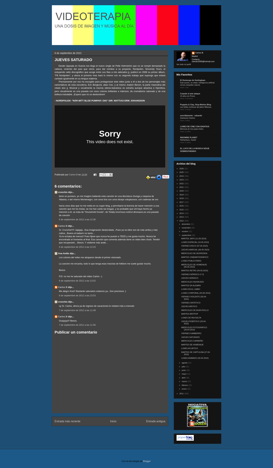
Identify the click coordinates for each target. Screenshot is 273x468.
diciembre (186, 224)
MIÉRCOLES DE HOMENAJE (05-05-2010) (194, 266)
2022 (182, 184)
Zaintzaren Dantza (187, 118)
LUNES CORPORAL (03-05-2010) (195, 293)
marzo (185, 381)
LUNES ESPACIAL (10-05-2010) (195, 242)
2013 (182, 217)
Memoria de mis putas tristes (191, 129)
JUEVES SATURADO (190, 337)
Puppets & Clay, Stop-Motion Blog (195, 105)
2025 (182, 172)
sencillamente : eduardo (191, 115)
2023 (182, 180)
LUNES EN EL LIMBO (190, 289)
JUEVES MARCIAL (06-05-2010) (195, 250)
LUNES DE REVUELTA (191, 318)
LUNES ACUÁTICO (189, 348)
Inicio (113, 421)
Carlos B (73, 174)
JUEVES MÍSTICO (189, 306)
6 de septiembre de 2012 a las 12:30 (77, 219)
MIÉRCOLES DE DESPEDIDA (194, 253)
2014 (182, 213)
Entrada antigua (155, 421)
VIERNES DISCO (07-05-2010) (194, 246)
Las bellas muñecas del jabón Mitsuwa (195, 107)
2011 (182, 393)
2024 (182, 176)
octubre (185, 231)
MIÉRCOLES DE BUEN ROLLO (195, 310)
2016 (182, 206)
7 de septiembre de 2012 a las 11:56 (77, 325)
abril (184, 378)
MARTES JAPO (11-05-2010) (193, 238)
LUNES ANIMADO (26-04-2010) (195, 358)
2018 (182, 198)
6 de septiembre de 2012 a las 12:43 (77, 247)
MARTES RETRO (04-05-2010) (194, 270)
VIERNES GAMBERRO (191, 333)
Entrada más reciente (67, 421)
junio (184, 370)
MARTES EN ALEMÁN (191, 285)
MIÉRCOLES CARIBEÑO (192, 341)
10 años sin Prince (187, 96)
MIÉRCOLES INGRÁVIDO (192, 282)
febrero (185, 385)
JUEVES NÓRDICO (189, 278)
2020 (182, 191)
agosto (185, 363)
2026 (182, 169)
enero (184, 389)
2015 (182, 210)
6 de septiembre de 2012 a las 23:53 (77, 295)
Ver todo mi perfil (184, 64)
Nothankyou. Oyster (188, 140)
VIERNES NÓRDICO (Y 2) (192, 274)
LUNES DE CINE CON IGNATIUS (194, 126)
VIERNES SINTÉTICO (190, 303)
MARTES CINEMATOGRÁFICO (194, 257)
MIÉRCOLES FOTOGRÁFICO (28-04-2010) (194, 328)
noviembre (186, 228)
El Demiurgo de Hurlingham (192, 80)
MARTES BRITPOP (189, 314)
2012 (182, 221)
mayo (184, 374)
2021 (182, 187)
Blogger (147, 461)
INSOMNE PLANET (188, 137)
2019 (182, 195)
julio (184, 367)
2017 (182, 202)
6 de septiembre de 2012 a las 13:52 (77, 280)
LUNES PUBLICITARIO (191, 261)
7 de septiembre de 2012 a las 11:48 (77, 310)
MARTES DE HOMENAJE (192, 345)
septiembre (187, 235)
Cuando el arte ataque (190, 94)
